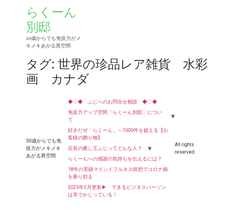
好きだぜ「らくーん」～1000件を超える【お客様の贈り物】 (118, 134)
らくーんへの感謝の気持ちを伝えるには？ (115, 159)
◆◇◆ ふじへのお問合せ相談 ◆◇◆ (112, 102)
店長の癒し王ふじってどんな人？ (105, 148)
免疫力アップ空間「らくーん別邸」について (115, 116)
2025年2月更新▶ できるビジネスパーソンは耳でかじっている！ (117, 191)
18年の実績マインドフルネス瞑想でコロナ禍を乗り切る (118, 173)
